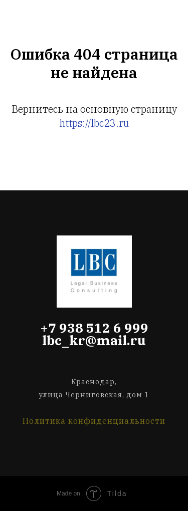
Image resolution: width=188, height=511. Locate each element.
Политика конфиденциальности (94, 421)
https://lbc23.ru (94, 123)
